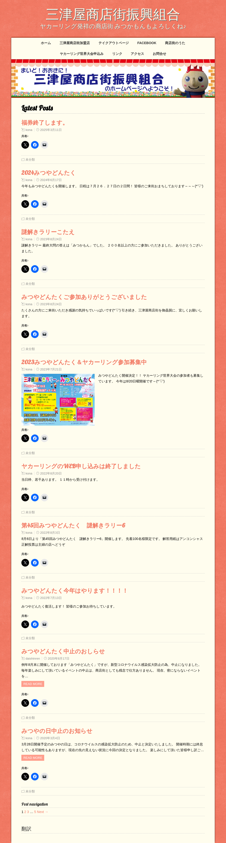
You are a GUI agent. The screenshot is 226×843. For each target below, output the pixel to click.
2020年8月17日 (58, 658)
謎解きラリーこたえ (48, 231)
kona (28, 130)
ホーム (46, 43)
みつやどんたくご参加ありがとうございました (84, 296)
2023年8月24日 (51, 239)
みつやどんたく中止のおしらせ (63, 651)
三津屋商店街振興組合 (113, 14)
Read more (32, 684)
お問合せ (159, 54)
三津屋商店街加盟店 (75, 43)
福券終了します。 (44, 122)
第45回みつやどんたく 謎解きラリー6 (73, 525)
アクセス (137, 54)
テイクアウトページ (113, 43)
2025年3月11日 (51, 130)
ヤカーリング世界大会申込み (82, 54)
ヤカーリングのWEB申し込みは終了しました (81, 466)
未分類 (30, 159)
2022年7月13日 (51, 598)
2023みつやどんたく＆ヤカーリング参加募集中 (84, 362)
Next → (42, 812)
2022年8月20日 (51, 473)
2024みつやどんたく (48, 172)
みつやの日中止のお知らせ (56, 730)
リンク (117, 54)
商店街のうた (175, 43)
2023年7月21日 (51, 369)
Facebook (146, 43)
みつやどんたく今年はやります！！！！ (74, 590)
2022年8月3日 (50, 532)
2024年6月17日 (51, 180)
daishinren (32, 658)
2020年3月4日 (50, 738)
